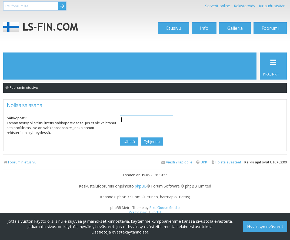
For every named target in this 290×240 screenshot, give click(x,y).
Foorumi (270, 28)
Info (204, 28)
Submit (62, 6)
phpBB (141, 186)
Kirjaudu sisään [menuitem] (272, 5)
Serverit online (217, 5)
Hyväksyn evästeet (265, 226)
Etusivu (173, 28)
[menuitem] (226, 162)
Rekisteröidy (244, 5)
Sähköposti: (16, 118)
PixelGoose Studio (164, 207)
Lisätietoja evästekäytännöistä (119, 232)
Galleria (235, 28)
